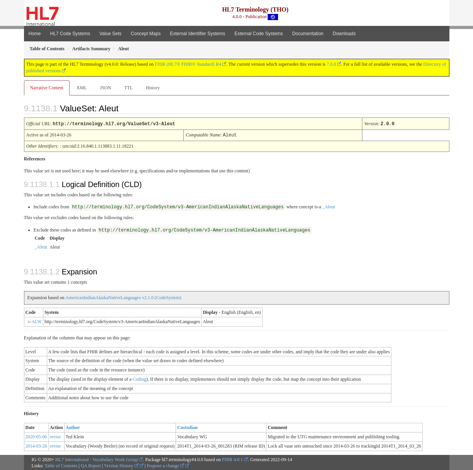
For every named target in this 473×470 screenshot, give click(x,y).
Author (73, 426)
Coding (139, 378)
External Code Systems (258, 33)
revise (55, 436)
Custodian (187, 426)
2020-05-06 (36, 436)
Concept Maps (146, 33)
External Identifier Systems (197, 33)
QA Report (91, 465)
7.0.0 (331, 64)
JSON (105, 87)
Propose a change (165, 465)
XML (82, 87)
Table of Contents (60, 465)
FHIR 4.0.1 (232, 458)
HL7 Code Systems (70, 33)
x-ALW (35, 321)
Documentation (308, 33)
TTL (128, 87)
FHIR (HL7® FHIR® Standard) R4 (188, 64)
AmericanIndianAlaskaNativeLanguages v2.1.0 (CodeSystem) (123, 297)
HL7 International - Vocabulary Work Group (96, 458)
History (153, 87)
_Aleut (328, 206)
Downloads (344, 33)
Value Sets (110, 33)
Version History (121, 465)
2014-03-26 (36, 445)
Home (35, 33)
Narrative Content (46, 87)
